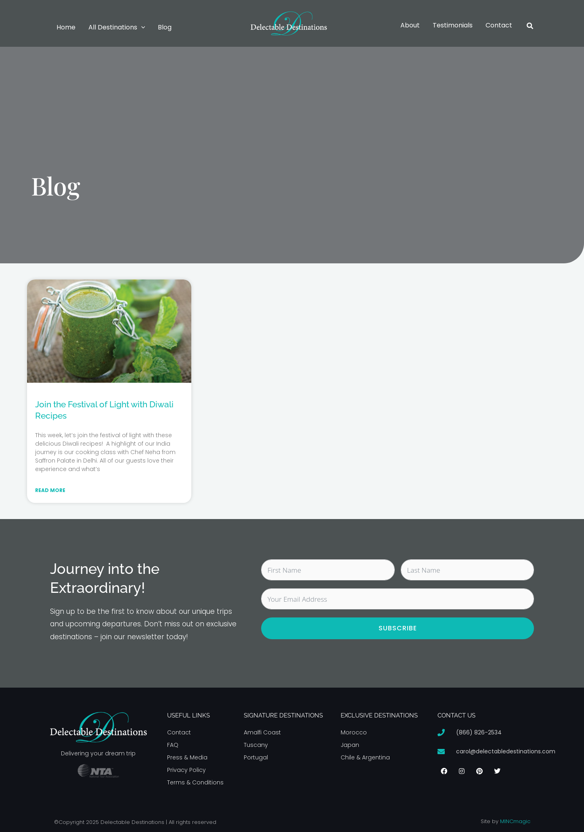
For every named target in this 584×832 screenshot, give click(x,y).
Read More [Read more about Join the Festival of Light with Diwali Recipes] (50, 490)
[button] (141, 27)
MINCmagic (515, 821)
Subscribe (398, 628)
